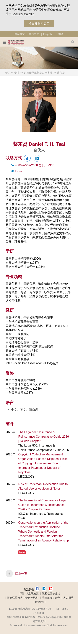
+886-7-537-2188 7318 (34, 165)
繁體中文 (34, 34)
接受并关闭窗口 (39, 23)
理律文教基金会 (51, 597)
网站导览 (19, 34)
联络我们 (40, 601)
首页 (7, 72)
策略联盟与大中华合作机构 (22, 597)
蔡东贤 (61, 72)
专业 (16, 72)
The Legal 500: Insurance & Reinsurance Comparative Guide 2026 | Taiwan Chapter (43, 437)
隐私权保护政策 (51, 593)
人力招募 (68, 597)
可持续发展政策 (29, 593)
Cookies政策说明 (23, 14)
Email (18, 171)
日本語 (60, 34)
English (47, 34)
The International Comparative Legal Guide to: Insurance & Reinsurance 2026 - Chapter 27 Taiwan (42, 505)
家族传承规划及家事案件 (38, 72)
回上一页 (21, 573)
